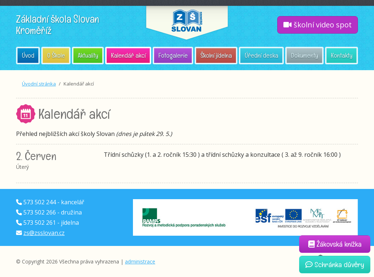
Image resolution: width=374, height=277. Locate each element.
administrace (140, 261)
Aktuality (88, 55)
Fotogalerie (173, 55)
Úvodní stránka (39, 83)
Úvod (28, 55)
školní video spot (317, 25)
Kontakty (341, 55)
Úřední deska (261, 55)
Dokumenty (304, 55)
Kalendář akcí (128, 55)
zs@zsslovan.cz (44, 233)
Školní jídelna (216, 55)
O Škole (56, 55)
